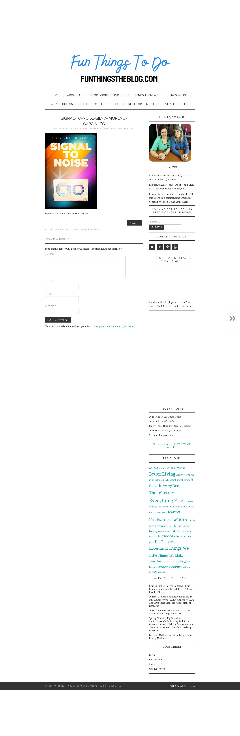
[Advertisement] (120, 23)
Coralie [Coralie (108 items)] (155, 485)
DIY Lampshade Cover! (171, 613)
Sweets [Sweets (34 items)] (180, 536)
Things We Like (94, 104)
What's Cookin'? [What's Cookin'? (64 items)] (169, 567)
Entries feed (155, 659)
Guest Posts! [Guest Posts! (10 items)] (161, 513)
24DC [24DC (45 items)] (153, 468)
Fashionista (175, 686)
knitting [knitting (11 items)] (167, 520)
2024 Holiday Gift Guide (161, 421)
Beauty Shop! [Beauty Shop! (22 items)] (178, 467)
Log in (152, 655)
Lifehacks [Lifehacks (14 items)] (190, 520)
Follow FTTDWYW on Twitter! (172, 445)
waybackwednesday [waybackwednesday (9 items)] (170, 562)
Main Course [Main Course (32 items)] (157, 526)
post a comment (92, 230)
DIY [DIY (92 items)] (171, 493)
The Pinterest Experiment (134, 104)
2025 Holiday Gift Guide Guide (165, 417)
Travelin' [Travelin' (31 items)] (155, 561)
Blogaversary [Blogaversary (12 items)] (182, 475)
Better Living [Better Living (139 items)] (162, 474)
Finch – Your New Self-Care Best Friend (170, 426)
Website (50, 306)
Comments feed (157, 664)
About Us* (75, 95)
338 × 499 (91, 128)
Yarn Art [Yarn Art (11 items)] (161, 572)
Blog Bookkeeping (104, 95)
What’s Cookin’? (63, 104)
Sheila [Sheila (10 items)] (167, 531)
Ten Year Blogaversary (161, 435)
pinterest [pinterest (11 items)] (160, 531)
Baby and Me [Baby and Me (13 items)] (163, 468)
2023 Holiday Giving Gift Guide (165, 430)
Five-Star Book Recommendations (116, 128)
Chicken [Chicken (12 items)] (167, 480)
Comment (52, 254)
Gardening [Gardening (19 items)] (181, 506)
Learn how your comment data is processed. (110, 326)
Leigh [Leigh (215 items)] (178, 519)
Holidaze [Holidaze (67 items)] (156, 520)
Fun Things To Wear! (143, 95)
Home (56, 95)
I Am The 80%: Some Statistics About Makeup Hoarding (171, 603)
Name (49, 281)
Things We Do (176, 95)
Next (134, 222)
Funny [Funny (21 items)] (170, 506)
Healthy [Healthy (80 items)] (173, 512)
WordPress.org (157, 669)
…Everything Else (175, 104)
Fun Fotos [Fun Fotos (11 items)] (162, 507)
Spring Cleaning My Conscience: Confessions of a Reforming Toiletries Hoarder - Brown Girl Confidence (169, 621)
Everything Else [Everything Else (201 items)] (166, 500)
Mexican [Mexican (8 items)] (170, 527)
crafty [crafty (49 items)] (167, 486)
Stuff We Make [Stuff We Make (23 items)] (166, 536)
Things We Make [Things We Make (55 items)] (171, 555)
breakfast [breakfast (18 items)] (157, 480)
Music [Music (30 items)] (178, 526)
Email (50, 294)
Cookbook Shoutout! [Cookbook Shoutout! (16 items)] (182, 480)
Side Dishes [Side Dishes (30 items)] (178, 531)
